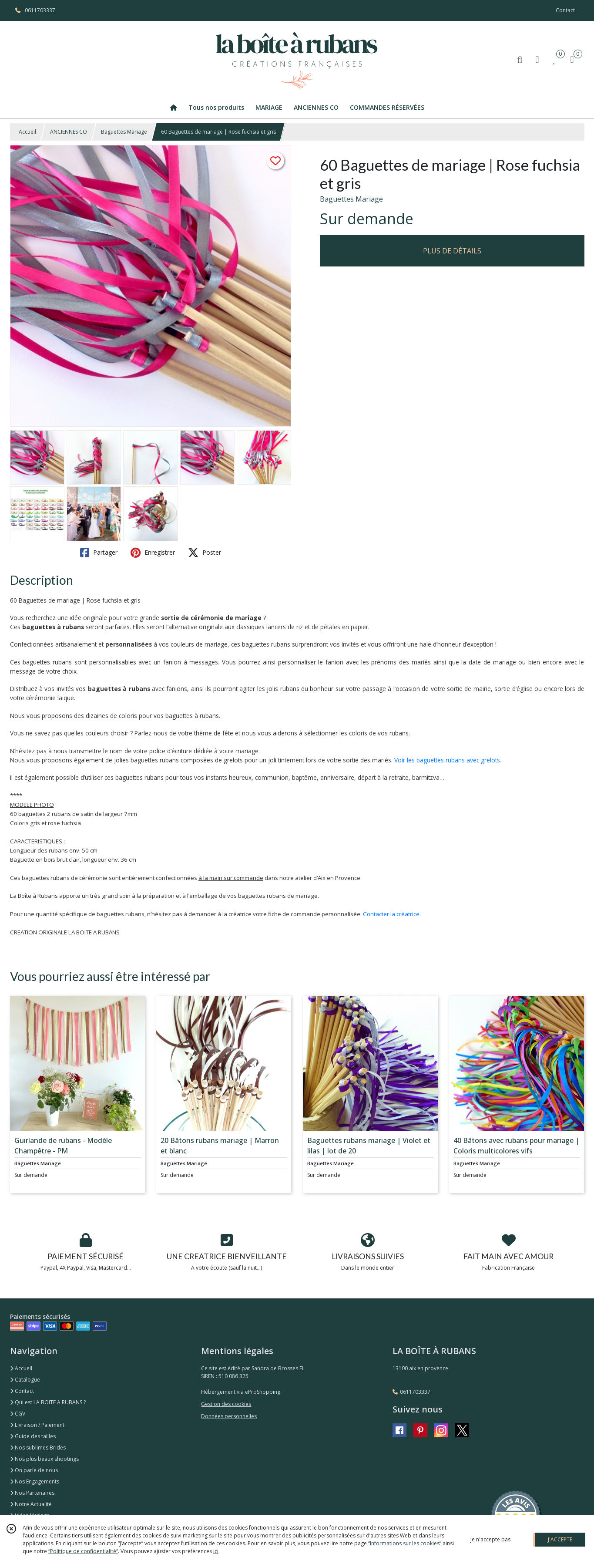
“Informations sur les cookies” (404, 1543)
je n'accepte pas (490, 1539)
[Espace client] (537, 59)
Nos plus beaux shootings (44, 1459)
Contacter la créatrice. (392, 914)
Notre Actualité (31, 1504)
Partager (98, 552)
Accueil (27, 131)
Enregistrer (153, 552)
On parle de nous (34, 1470)
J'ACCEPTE (560, 1539)
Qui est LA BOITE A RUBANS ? (48, 1402)
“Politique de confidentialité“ (83, 1551)
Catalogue (25, 1379)
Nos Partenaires (32, 1493)
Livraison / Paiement (37, 1425)
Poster (204, 552)
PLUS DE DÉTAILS (452, 251)
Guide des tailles (33, 1436)
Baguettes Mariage (124, 131)
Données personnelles (229, 1416)
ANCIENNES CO (68, 131)
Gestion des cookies (226, 1404)
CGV (17, 1413)
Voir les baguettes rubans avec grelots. (447, 760)
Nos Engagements (34, 1481)
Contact (565, 10)
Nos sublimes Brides (38, 1447)
